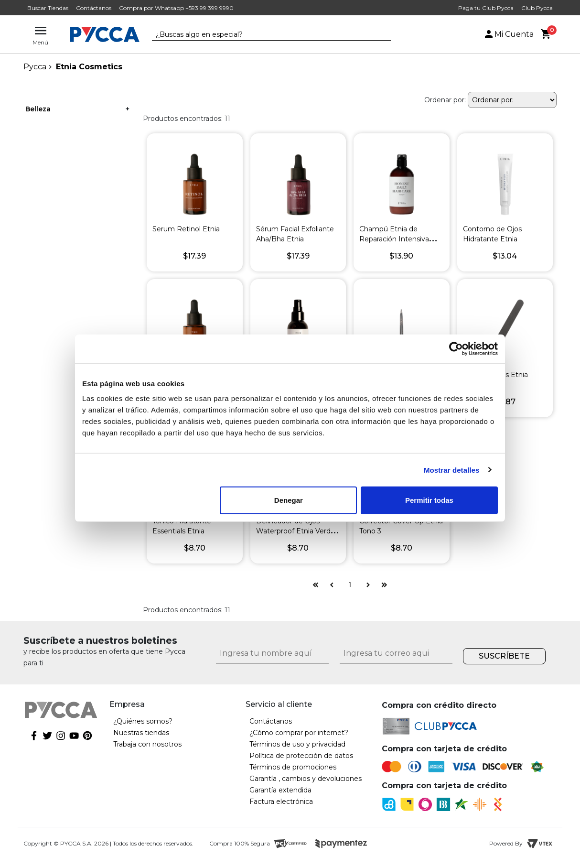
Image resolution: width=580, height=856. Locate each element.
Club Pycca (537, 7)
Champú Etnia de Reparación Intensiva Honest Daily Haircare (395, 239)
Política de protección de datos (301, 755)
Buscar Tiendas (47, 7)
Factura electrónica (281, 801)
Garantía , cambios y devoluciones (305, 778)
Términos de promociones (292, 767)
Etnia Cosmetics (89, 66)
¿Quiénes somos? (142, 721)
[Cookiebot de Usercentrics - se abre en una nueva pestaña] (456, 348)
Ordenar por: (445, 100)
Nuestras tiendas (141, 732)
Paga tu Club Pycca (486, 7)
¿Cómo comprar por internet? (298, 732)
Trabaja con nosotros (147, 744)
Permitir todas (429, 500)
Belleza (38, 109)
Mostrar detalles (452, 470)
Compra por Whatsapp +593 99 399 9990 (176, 7)
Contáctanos (93, 7)
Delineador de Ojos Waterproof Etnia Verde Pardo (295, 531)
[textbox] (264, 35)
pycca (34, 66)
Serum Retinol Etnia (186, 229)
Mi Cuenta (508, 34)
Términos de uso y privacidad (297, 744)
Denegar (288, 500)
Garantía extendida (280, 790)
